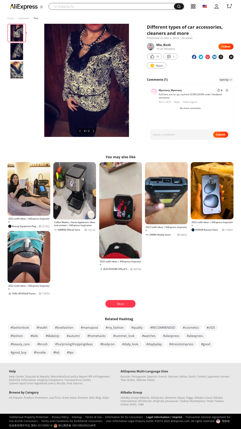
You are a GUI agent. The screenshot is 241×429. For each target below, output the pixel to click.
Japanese (213, 376)
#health (42, 327)
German (173, 376)
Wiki (91, 397)
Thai (123, 380)
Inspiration (23, 18)
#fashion (17, 336)
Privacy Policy (60, 417)
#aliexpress (171, 336)
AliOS (133, 404)
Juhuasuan (171, 401)
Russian (125, 376)
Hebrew (141, 380)
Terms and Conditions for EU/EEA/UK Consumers (72, 421)
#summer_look (123, 336)
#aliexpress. (195, 336)
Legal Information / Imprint (164, 417)
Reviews (83, 397)
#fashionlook (20, 327)
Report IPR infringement (94, 376)
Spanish (152, 376)
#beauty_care (20, 344)
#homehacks (96, 336)
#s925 (211, 327)
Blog (98, 397)
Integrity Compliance (50, 380)
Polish (151, 380)
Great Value (69, 397)
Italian (183, 376)
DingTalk (158, 401)
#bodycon (107, 344)
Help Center (16, 376)
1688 (141, 404)
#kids (34, 336)
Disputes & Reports (37, 376)
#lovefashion (64, 327)
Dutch (192, 376)
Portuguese (139, 376)
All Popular (16, 397)
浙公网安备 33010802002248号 (75, 425)
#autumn (73, 336)
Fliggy (189, 397)
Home (11, 18)
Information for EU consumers (124, 417)
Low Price (55, 397)
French (162, 376)
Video (105, 397)
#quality (137, 327)
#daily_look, (130, 344)
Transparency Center (77, 380)
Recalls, (61, 383)
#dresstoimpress (181, 344)
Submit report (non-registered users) (32, 383)
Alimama (170, 397)
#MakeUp (52, 336)
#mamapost (89, 327)
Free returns (74, 383)
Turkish (202, 376)
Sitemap (77, 417)
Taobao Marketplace (192, 401)
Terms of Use (93, 417)
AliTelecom (145, 401)
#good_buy (18, 352)
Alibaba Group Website (135, 397)
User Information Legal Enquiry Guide (129, 421)
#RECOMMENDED (162, 327)
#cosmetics (191, 327)
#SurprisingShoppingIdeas (74, 344)
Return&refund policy (64, 376)
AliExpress (157, 397)
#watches (149, 336)
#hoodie (40, 352)
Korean (224, 376)
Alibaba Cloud (203, 397)
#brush (42, 344)
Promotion (41, 397)
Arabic (131, 380)
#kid (56, 352)
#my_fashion (115, 327)
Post (36, 18)
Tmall (209, 401)
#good (205, 344)
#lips (70, 352)
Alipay (181, 397)
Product (29, 397)
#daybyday (154, 344)
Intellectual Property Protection (29, 417)
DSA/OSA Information (22, 380)
